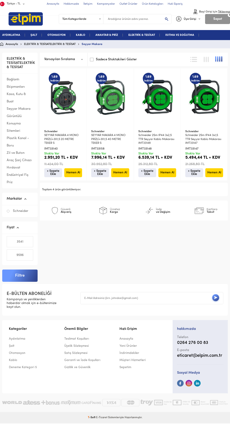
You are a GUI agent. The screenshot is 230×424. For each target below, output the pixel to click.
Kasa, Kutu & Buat (16, 98)
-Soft (92, 418)
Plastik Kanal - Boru (18, 142)
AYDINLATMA (11, 35)
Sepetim (125, 368)
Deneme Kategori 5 (23, 368)
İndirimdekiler (129, 354)
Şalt (11, 347)
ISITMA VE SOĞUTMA (179, 35)
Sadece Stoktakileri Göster (113, 59)
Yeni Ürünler (128, 347)
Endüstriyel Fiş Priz (17, 178)
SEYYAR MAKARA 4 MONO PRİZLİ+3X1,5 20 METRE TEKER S (61, 139)
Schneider (17, 211)
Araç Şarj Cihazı (19, 160)
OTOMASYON (56, 35)
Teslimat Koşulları (76, 339)
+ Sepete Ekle (53, 172)
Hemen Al (73, 172)
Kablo (13, 361)
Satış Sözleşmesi (75, 354)
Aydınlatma (17, 339)
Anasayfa (126, 339)
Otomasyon (17, 354)
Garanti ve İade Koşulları (82, 361)
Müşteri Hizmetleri (132, 361)
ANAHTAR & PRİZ (106, 35)
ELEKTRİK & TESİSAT (141, 35)
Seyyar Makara (18, 109)
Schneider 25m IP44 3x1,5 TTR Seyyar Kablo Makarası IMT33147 (203, 139)
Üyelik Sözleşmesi (76, 347)
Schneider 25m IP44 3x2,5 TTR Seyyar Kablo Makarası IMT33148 (156, 139)
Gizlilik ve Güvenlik (77, 368)
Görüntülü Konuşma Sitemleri (14, 124)
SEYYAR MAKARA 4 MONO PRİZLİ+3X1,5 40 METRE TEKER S (108, 139)
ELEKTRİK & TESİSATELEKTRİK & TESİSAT (21, 63)
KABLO (80, 35)
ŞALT (33, 35)
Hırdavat (13, 167)
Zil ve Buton (15, 153)
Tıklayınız (224, 11)
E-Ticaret (101, 418)
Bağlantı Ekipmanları (16, 83)
